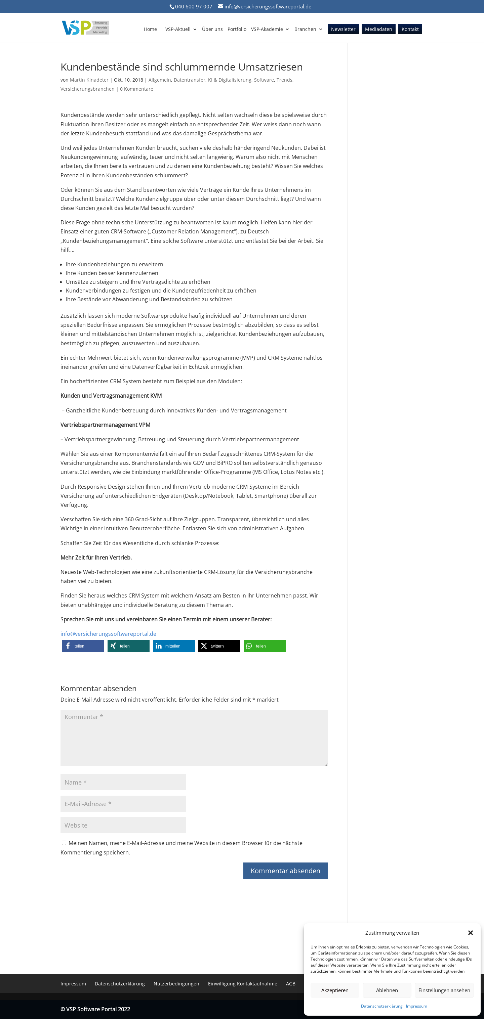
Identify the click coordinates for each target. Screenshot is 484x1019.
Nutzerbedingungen (176, 983)
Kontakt (410, 29)
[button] (470, 932)
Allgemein (160, 80)
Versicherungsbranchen (88, 89)
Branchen (305, 29)
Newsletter (343, 29)
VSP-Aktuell (178, 29)
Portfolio (237, 29)
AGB (290, 983)
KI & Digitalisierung (229, 80)
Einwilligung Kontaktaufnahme (242, 983)
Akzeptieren (335, 990)
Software (264, 80)
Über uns (212, 29)
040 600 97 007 (193, 6)
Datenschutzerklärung (382, 1006)
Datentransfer (189, 80)
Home (150, 29)
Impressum (416, 1006)
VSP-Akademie (267, 29)
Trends (284, 80)
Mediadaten (378, 29)
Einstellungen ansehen (444, 990)
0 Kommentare (136, 89)
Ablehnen (387, 990)
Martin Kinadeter (89, 80)
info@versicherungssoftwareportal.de (108, 633)
